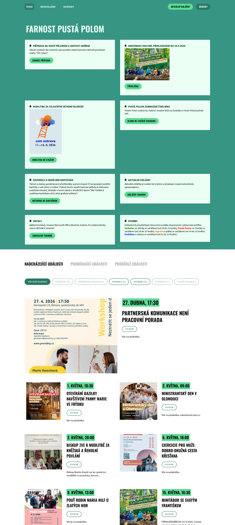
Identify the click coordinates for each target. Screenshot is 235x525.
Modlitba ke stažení (43, 159)
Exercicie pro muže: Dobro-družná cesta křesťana (179, 450)
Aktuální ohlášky (180, 6)
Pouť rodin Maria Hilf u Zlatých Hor (88, 502)
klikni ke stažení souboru (142, 121)
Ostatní (129, 329)
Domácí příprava (41, 60)
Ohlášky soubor (137, 194)
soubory (203, 6)
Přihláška (133, 86)
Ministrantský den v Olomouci (179, 396)
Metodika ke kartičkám (44, 200)
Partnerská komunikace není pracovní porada (155, 316)
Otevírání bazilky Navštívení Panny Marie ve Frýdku (87, 398)
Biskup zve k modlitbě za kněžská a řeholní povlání (88, 450)
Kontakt (68, 6)
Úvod (29, 6)
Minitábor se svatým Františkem (179, 502)
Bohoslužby (48, 6)
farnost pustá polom (65, 28)
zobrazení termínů (42, 235)
